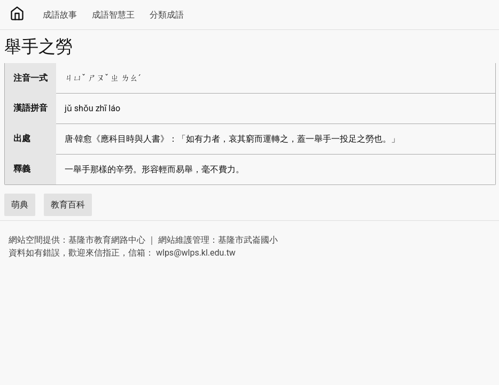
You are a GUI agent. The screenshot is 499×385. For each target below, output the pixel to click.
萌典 (19, 204)
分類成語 (167, 15)
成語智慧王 (113, 15)
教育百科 (68, 204)
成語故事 (60, 15)
